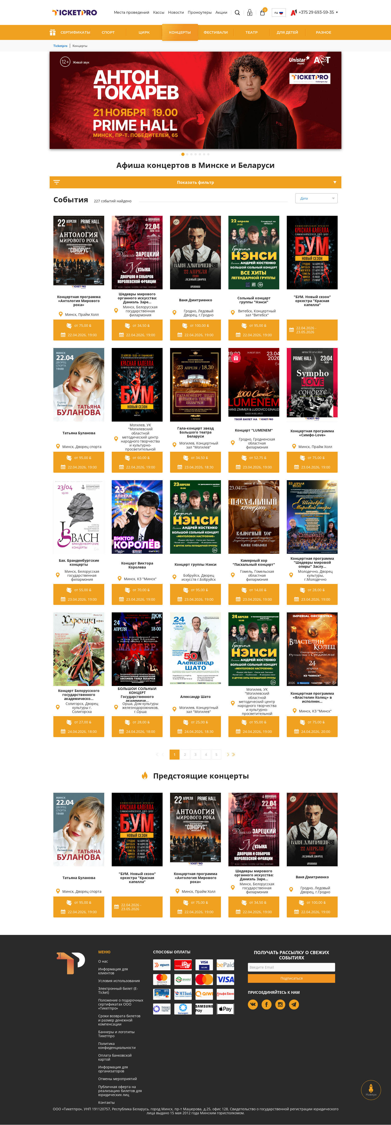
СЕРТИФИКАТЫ (70, 32)
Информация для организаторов (113, 1069)
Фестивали (216, 32)
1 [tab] (183, 154)
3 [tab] (191, 154)
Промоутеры (200, 12)
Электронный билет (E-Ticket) (118, 990)
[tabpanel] (195, 100)
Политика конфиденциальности (117, 1045)
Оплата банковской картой (115, 1057)
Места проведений (131, 12)
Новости (176, 12)
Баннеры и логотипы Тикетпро (116, 1033)
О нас (103, 961)
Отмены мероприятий (117, 1078)
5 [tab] (200, 154)
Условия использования (119, 980)
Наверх (371, 1090)
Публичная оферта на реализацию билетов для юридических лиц (120, 1090)
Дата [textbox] (304, 198)
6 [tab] (204, 154)
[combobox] (316, 198)
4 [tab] (196, 154)
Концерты (180, 32)
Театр (252, 32)
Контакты (106, 1102)
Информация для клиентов (113, 971)
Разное (323, 32)
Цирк (144, 32)
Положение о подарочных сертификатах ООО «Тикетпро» (120, 1004)
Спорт (108, 32)
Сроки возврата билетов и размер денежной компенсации (119, 1019)
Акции (221, 12)
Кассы (158, 12)
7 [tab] (208, 154)
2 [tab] (187, 154)
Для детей (287, 32)
